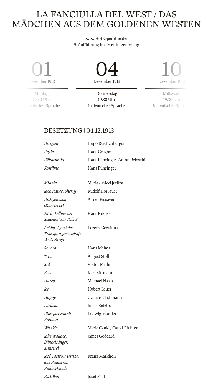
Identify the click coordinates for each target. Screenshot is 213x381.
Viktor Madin (99, 264)
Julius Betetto (99, 305)
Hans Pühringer (102, 160)
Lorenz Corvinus (103, 228)
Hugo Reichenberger (106, 143)
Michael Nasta (100, 281)
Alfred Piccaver (101, 199)
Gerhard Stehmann (105, 297)
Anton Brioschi (131, 160)
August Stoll (98, 256)
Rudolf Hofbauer (102, 191)
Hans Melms (99, 248)
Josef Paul (96, 376)
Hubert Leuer (99, 289)
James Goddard (101, 336)
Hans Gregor (99, 152)
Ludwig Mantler (102, 314)
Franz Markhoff (102, 356)
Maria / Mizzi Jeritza (105, 183)
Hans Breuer (99, 213)
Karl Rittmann (100, 273)
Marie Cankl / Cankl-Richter (113, 328)
